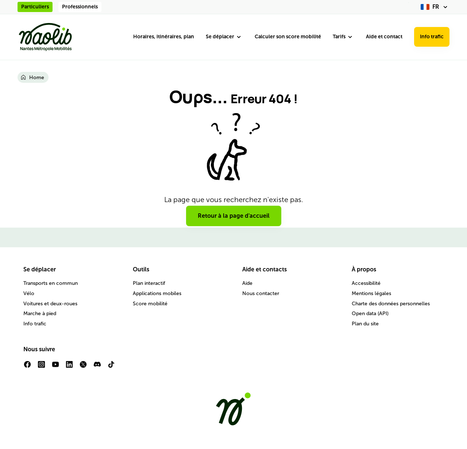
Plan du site (365, 324)
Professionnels (80, 7)
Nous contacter (260, 293)
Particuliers (35, 7)
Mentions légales (371, 293)
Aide (247, 283)
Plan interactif (149, 283)
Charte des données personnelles (391, 304)
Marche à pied (39, 313)
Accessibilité (366, 283)
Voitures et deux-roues (50, 304)
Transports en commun (50, 283)
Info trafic (432, 37)
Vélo (28, 293)
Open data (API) (370, 313)
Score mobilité (150, 304)
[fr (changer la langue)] (435, 7)
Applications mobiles (157, 293)
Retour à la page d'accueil (234, 215)
